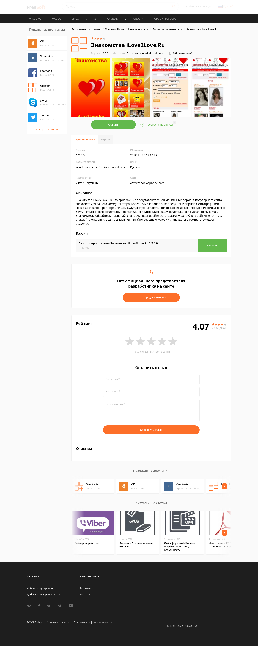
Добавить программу (40, 588)
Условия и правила (57, 622)
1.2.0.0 (99, 53)
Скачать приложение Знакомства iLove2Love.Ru (118, 243)
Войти (190, 6)
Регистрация (204, 6)
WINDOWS (35, 18)
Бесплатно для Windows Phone (145, 53)
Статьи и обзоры (165, 18)
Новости (138, 18)
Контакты (85, 588)
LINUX (75, 18)
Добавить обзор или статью (44, 594)
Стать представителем (151, 297)
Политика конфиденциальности (93, 622)
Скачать (113, 124)
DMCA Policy (34, 622)
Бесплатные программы (86, 29)
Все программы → (47, 129)
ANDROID (112, 18)
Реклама (85, 594)
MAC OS (56, 18)
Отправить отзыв (151, 429)
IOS (94, 18)
